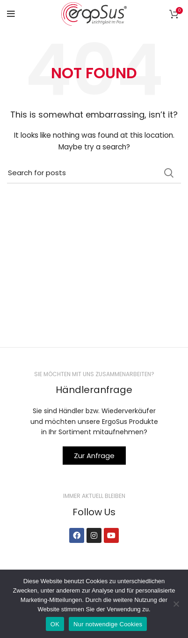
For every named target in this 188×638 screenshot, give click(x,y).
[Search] (94, 173)
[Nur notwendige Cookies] (176, 603)
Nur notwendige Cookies (107, 624)
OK (55, 624)
